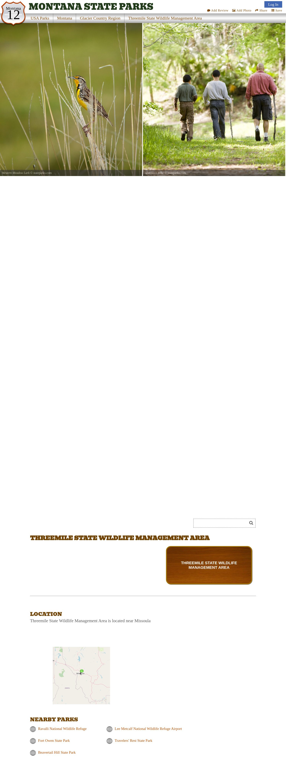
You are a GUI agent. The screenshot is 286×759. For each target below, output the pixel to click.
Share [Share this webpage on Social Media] (261, 10)
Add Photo (241, 10)
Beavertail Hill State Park (57, 752)
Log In (273, 4)
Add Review (218, 10)
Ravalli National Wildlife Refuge (62, 729)
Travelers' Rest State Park (133, 741)
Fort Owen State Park (54, 741)
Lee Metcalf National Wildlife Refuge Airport (148, 729)
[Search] (222, 523)
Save (276, 10)
